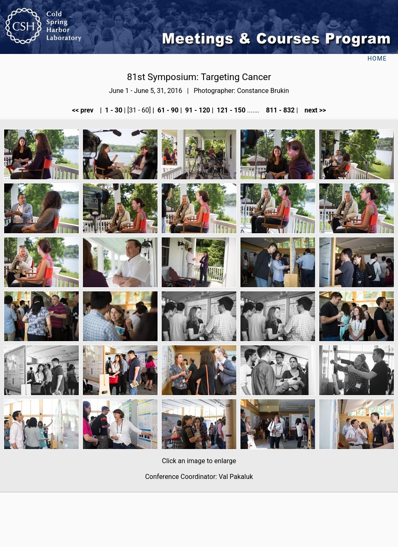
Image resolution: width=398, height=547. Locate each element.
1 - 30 (112, 110)
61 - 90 (167, 110)
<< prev (85, 110)
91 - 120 (197, 110)
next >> (313, 110)
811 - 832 (279, 110)
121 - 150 (230, 110)
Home (377, 58)
